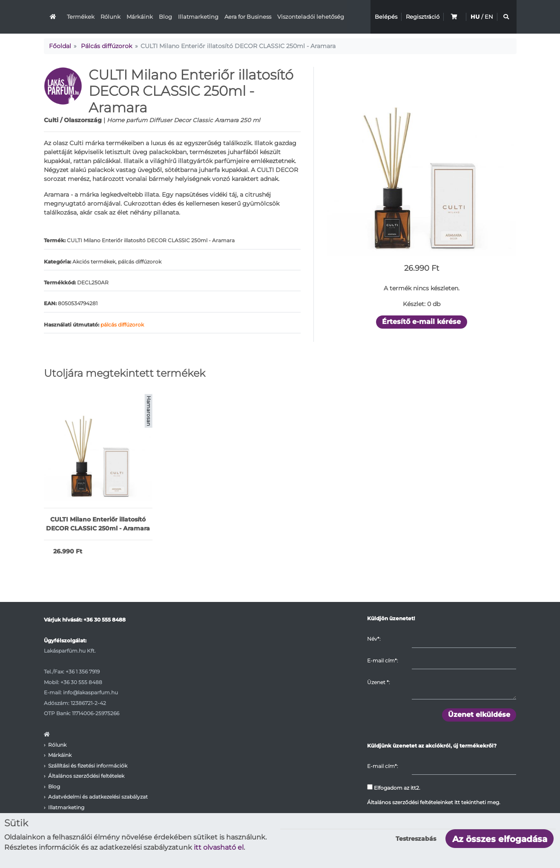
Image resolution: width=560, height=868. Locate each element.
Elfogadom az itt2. (393, 787)
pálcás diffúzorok (122, 324)
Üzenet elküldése (479, 714)
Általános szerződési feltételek (86, 776)
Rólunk (111, 16)
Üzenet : (378, 682)
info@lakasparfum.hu (90, 692)
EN (489, 16)
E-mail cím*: (382, 660)
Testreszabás (416, 838)
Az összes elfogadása (499, 839)
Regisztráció (422, 16)
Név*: (373, 639)
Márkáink (139, 16)
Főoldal (60, 46)
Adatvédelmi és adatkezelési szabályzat (98, 797)
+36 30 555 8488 (104, 619)
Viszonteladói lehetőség (310, 16)
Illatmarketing (198, 16)
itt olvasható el (219, 847)
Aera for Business (247, 16)
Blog (165, 16)
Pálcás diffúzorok (106, 46)
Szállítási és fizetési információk (87, 765)
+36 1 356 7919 (83, 671)
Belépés (386, 16)
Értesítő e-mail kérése (421, 322)
